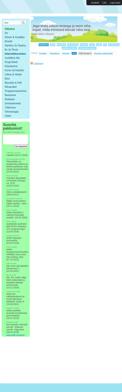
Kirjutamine (11, 66)
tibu (8, 275)
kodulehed (114, 44)
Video (8, 115)
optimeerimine (69, 48)
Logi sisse (115, 2)
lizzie (8, 210)
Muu (7, 78)
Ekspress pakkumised (103, 53)
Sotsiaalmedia (13, 103)
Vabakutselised (19, 7)
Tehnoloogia (11, 111)
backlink (61, 44)
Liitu (104, 2)
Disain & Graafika (15, 37)
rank (92, 44)
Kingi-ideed (11, 62)
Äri (6, 33)
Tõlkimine (10, 107)
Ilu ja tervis (11, 49)
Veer (8, 221)
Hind (74, 53)
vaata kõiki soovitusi (15, 335)
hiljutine (10, 29)
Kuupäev (43, 53)
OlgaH (8, 322)
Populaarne (54, 53)
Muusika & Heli (13, 82)
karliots (9, 190)
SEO (53, 44)
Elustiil (8, 41)
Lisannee (10, 291)
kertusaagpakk (12, 159)
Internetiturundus (15, 53)
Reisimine (10, 95)
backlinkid (72, 44)
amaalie (9, 235)
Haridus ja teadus (15, 45)
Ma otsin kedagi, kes (14, 132)
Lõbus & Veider (13, 74)
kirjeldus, (44, 44)
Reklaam (10, 99)
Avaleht (95, 2)
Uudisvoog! (38, 63)
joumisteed (11, 199)
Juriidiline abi (12, 58)
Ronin (8, 176)
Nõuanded (11, 87)
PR (105, 44)
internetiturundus (87, 48)
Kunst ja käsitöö (14, 70)
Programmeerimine (15, 91)
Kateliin (9, 308)
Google (84, 44)
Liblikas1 (10, 153)
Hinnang (65, 53)
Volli (8, 263)
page (99, 44)
